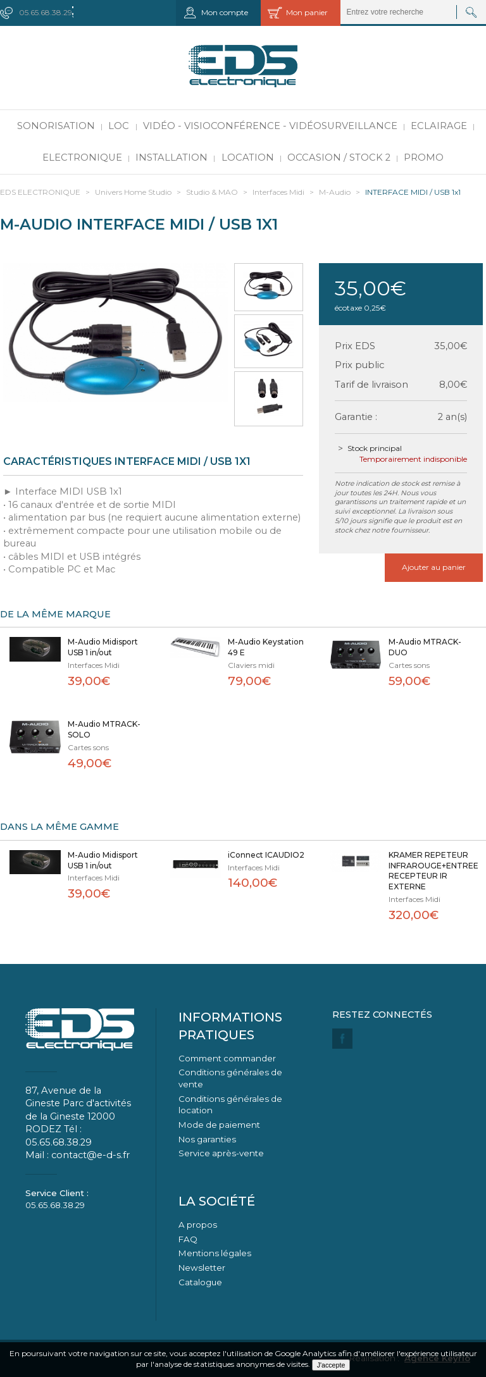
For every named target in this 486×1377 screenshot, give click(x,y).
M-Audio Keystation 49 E (266, 647)
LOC (118, 126)
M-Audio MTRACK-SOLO (104, 729)
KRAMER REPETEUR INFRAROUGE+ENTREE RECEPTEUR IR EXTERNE (430, 870)
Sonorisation (56, 126)
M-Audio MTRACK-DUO (425, 647)
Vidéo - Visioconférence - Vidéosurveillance (270, 126)
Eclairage (439, 126)
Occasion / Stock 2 (338, 157)
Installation (171, 157)
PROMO (424, 157)
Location (247, 157)
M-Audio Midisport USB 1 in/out (103, 647)
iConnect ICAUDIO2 (266, 855)
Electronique (82, 157)
